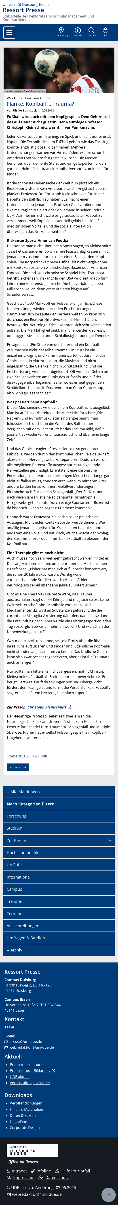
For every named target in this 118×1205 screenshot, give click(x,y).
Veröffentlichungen (26, 1103)
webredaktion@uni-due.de (31, 1047)
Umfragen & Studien (26, 937)
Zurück (15, 767)
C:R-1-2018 (40, 756)
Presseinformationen (28, 1064)
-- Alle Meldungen (23, 791)
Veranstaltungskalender (30, 1082)
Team (9, 1027)
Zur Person (17, 840)
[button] (78, 32)
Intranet (17, 1171)
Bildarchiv (42, 1070)
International (19, 877)
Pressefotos (20, 1070)
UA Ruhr (14, 864)
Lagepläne (18, 1121)
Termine (14, 913)
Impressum (21, 1177)
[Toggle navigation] (9, 32)
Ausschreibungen (23, 925)
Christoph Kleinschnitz (46, 707)
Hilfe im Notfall (72, 1171)
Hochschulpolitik (22, 852)
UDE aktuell (19, 1076)
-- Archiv (14, 950)
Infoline (41, 1171)
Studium (15, 828)
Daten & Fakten (23, 1115)
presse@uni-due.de (25, 1041)
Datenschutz (53, 1177)
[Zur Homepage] (59, 4)
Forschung (16, 816)
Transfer (14, 901)
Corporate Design (25, 1127)
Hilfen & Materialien (26, 1109)
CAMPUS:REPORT (18, 756)
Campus (14, 889)
